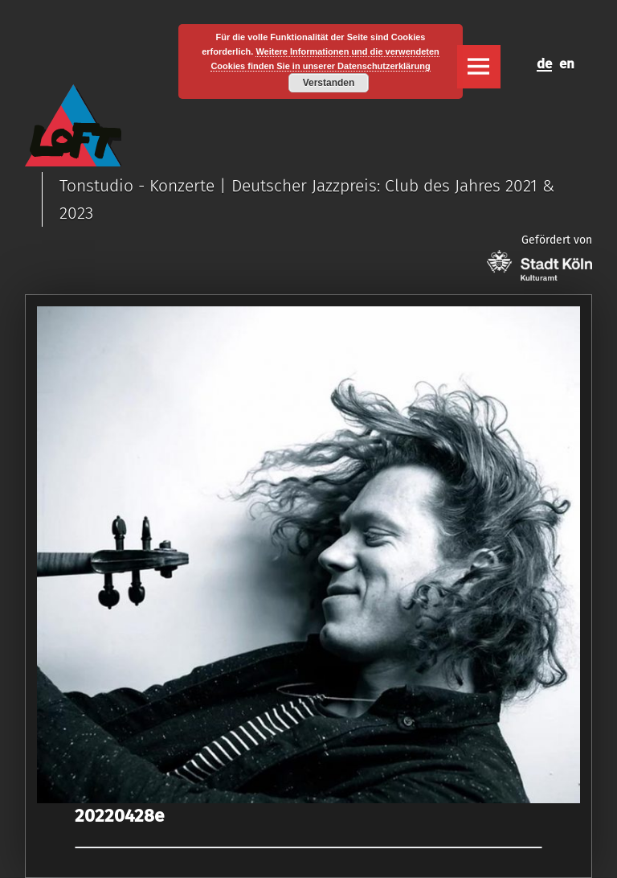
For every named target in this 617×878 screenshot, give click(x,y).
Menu (479, 66)
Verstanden (329, 82)
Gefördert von (539, 257)
